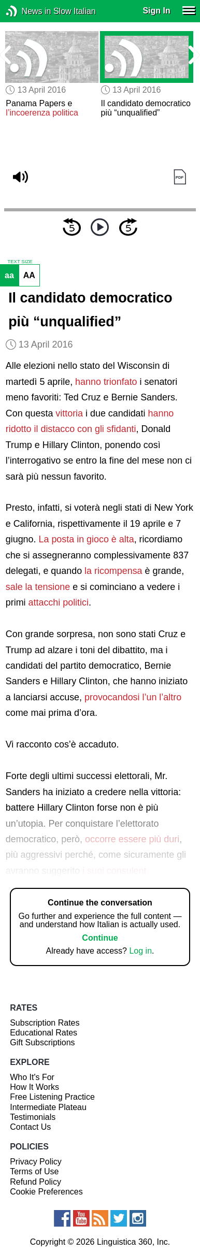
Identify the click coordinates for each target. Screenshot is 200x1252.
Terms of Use (34, 1171)
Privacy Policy (36, 1161)
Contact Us (30, 1127)
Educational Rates (43, 1032)
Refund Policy (35, 1181)
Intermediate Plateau (48, 1107)
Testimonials (32, 1117)
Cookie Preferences (46, 1191)
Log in (140, 950)
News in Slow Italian (27, 11)
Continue (100, 937)
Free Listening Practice (52, 1096)
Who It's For (32, 1077)
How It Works (34, 1087)
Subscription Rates (44, 1022)
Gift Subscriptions (42, 1042)
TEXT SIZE (19, 261)
